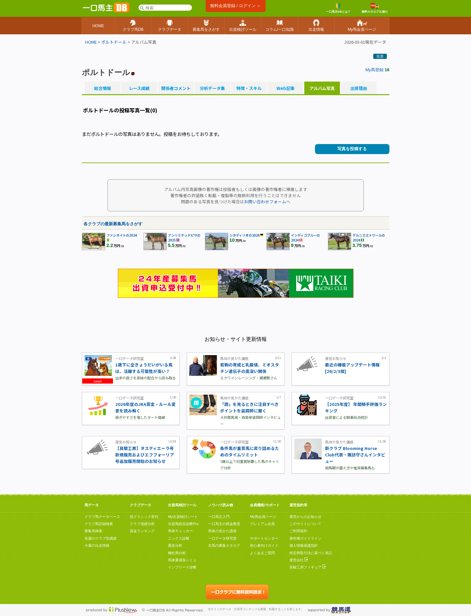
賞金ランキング (142, 531)
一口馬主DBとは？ (338, 8)
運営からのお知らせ (305, 517)
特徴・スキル (249, 88)
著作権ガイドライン (305, 538)
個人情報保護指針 (303, 545)
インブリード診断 (182, 567)
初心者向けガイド (264, 545)
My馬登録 (374, 69)
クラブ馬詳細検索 (98, 524)
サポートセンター (264, 538)
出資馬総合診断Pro (183, 524)
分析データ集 (212, 88)
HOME (91, 42)
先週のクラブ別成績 (100, 538)
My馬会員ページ (263, 517)
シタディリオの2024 (245, 235)
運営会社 (298, 560)
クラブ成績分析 (142, 524)
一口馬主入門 (219, 517)
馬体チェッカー (180, 531)
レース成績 (139, 88)
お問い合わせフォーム (265, 201)
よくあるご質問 (262, 553)
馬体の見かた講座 (222, 531)
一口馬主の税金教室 (224, 524)
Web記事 (285, 88)
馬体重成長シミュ (182, 560)
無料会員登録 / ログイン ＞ (235, 5)
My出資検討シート (183, 517)
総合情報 (102, 88)
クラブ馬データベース (102, 517)
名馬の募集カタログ (224, 545)
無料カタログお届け (375, 8)
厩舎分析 (175, 545)
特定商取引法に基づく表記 (310, 553)
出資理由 (358, 88)
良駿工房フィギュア (307, 567)
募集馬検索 (93, 531)
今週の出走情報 (96, 545)
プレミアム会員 (262, 524)
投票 (380, 56)
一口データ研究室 (222, 538)
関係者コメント (175, 88)
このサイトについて (305, 524)
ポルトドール (114, 42)
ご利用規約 (298, 531)
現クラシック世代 (144, 517)
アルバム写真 (322, 88)
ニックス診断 (178, 538)
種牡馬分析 (177, 553)
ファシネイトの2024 (122, 235)
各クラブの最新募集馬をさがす (113, 223)
